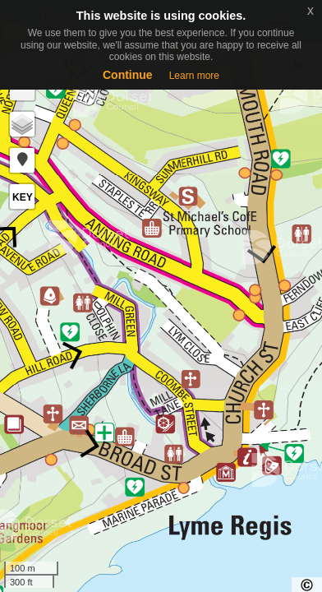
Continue (128, 74)
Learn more (194, 75)
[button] (22, 160)
